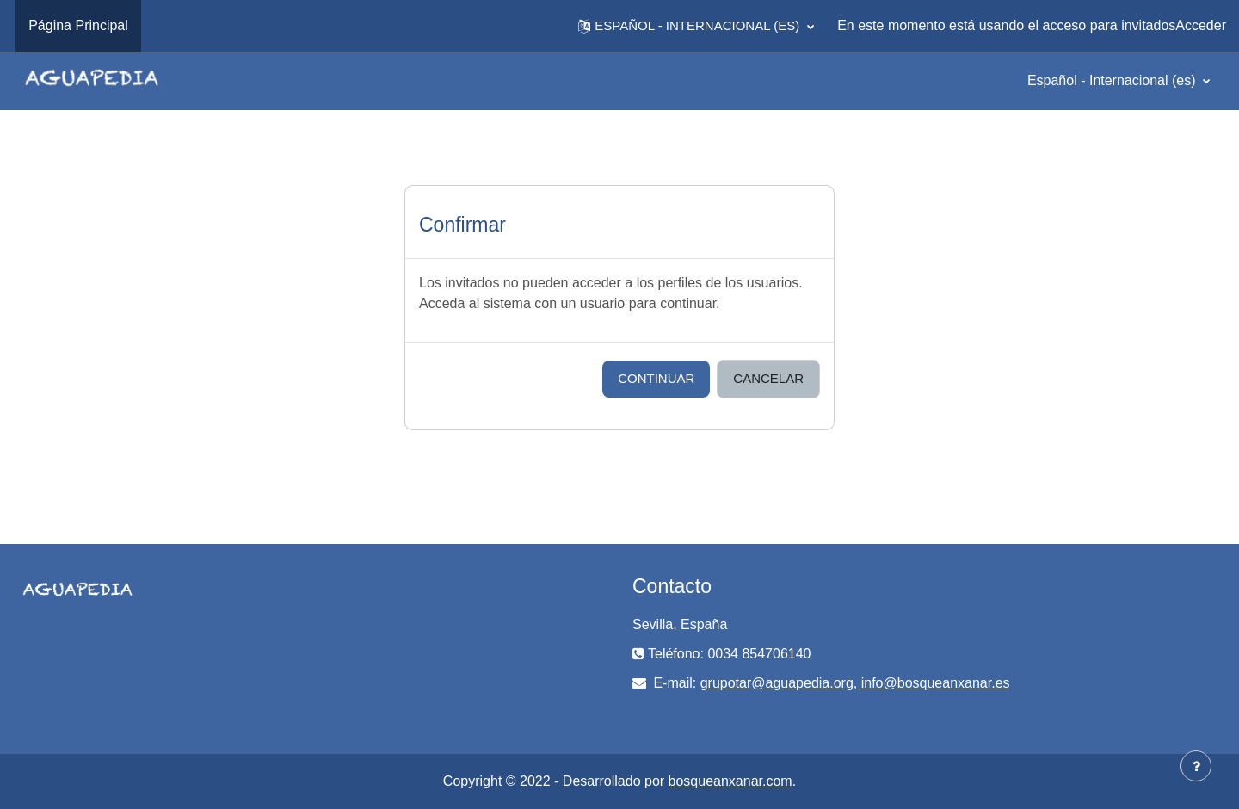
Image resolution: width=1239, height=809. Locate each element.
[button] (696, 26)
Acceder (1200, 25)
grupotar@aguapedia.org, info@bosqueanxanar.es (855, 683)
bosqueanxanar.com (730, 781)
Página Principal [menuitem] (78, 25)
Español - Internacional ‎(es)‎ (1113, 80)
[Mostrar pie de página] (1195, 765)
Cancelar (768, 378)
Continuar (656, 378)
